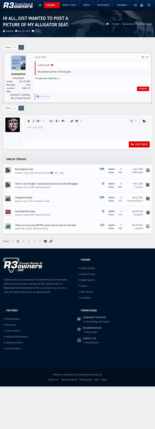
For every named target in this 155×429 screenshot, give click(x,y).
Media (86, 5)
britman (18, 243)
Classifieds (86, 340)
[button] (58, 5)
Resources (103, 5)
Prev (9, 90)
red (55, 215)
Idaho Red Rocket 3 (135, 243)
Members (122, 5)
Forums (50, 5)
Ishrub (17, 271)
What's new (69, 5)
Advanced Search (14, 385)
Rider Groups (87, 334)
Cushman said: (44, 107)
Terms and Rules (69, 422)
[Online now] (18, 112)
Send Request (92, 385)
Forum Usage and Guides (98, 364)
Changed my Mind (23, 239)
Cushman (9, 31)
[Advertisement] (77, 64)
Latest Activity (13, 373)
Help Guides (91, 374)
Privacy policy (85, 422)
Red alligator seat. (24, 211)
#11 (147, 99)
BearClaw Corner (43, 215)
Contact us (53, 422)
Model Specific (88, 322)
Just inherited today (25, 253)
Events (84, 328)
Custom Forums (88, 316)
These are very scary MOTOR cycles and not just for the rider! (45, 267)
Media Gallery (13, 361)
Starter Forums (88, 310)
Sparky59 (139, 271)
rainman (18, 257)
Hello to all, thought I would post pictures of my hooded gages (46, 226)
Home (40, 5)
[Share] (142, 100)
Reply (144, 131)
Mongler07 (138, 257)
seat (38, 31)
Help (97, 422)
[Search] (149, 5)
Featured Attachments (17, 379)
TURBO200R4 (137, 215)
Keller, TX (26, 130)
